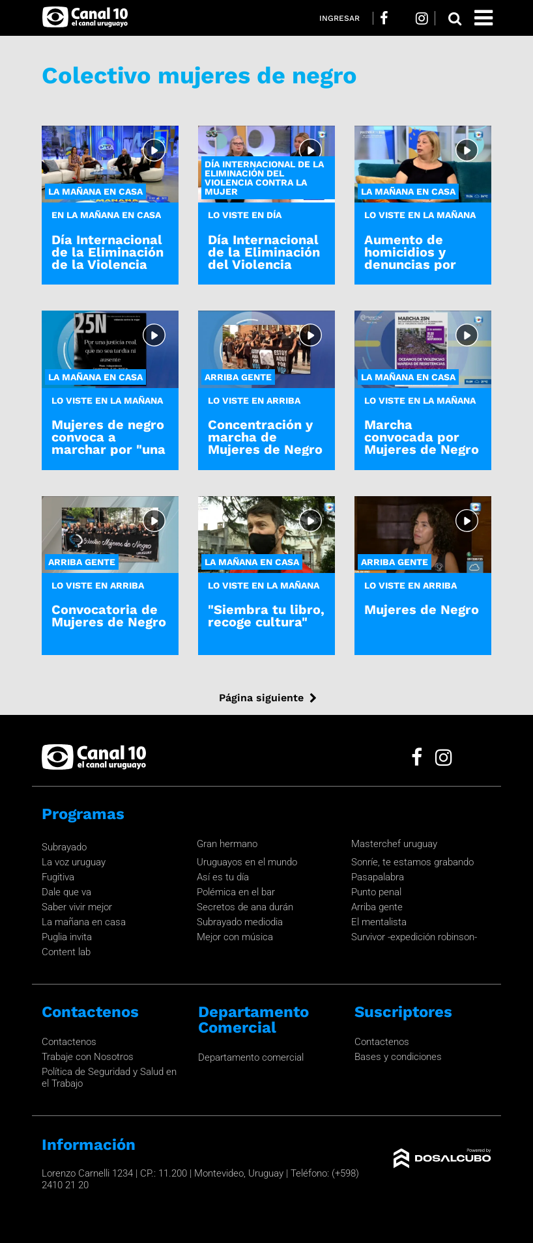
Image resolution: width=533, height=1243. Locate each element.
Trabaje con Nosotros (88, 1057)
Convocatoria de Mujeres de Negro (108, 616)
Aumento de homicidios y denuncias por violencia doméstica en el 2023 (416, 271)
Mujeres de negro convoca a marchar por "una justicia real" (108, 443)
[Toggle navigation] (483, 18)
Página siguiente (261, 697)
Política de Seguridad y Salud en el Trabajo (109, 1077)
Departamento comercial (251, 1057)
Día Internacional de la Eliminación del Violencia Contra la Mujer (264, 258)
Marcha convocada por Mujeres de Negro (421, 437)
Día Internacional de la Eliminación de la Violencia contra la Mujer (107, 258)
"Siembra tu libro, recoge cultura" (266, 616)
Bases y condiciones (398, 1057)
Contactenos (69, 1042)
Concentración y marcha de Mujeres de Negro (265, 437)
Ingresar (339, 18)
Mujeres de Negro (421, 609)
